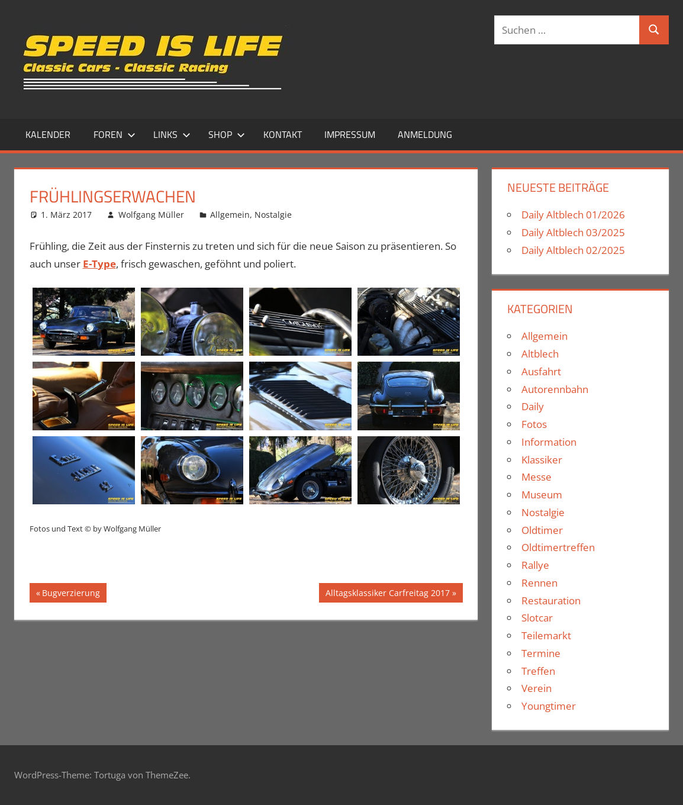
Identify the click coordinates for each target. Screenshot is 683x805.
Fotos (534, 424)
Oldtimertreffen (558, 547)
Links (172, 134)
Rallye (535, 565)
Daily (532, 406)
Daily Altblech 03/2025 (573, 232)
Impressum (349, 134)
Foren (115, 134)
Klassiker (541, 459)
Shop (226, 134)
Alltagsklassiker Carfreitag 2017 (387, 594)
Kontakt (282, 134)
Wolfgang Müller (151, 214)
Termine (540, 653)
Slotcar (537, 617)
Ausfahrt (541, 371)
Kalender (47, 134)
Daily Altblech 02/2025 (573, 250)
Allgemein (230, 214)
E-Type (99, 264)
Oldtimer (542, 530)
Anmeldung (425, 134)
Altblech (540, 353)
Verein (536, 688)
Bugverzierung (70, 594)
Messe (536, 477)
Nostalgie (273, 214)
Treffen (538, 671)
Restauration (551, 600)
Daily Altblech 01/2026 (573, 214)
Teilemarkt (546, 635)
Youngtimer (548, 706)
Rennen (539, 583)
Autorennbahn (554, 389)
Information (548, 442)
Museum (541, 494)
